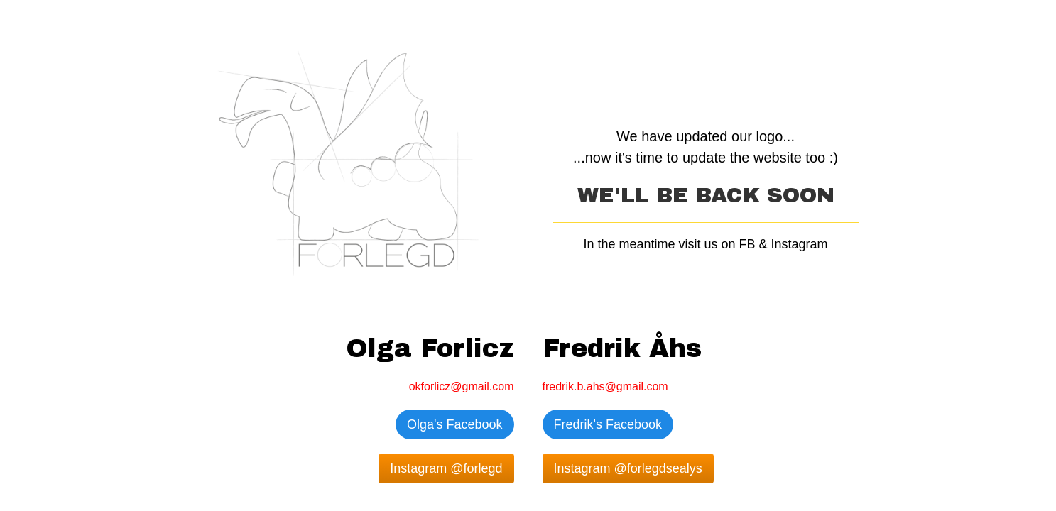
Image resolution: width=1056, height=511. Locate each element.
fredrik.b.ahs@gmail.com (605, 386)
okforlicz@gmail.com (461, 386)
